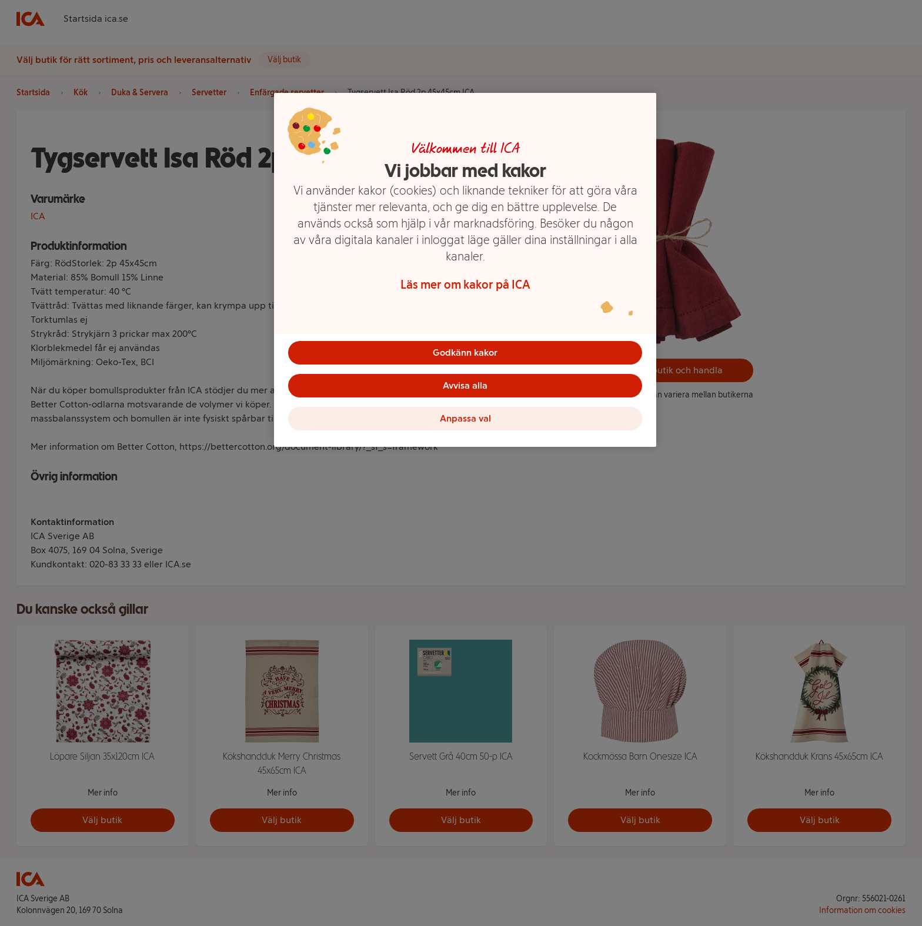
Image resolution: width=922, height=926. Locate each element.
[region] (465, 270)
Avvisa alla (465, 385)
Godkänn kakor (465, 352)
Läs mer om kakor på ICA (465, 285)
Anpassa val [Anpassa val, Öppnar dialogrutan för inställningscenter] (465, 418)
